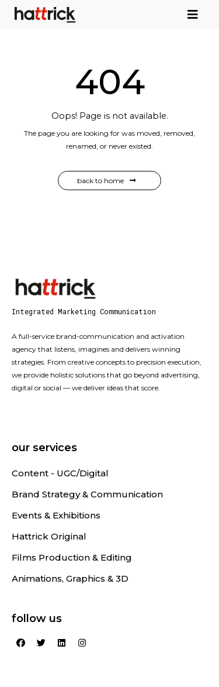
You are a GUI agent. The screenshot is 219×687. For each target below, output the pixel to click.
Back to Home (106, 180)
